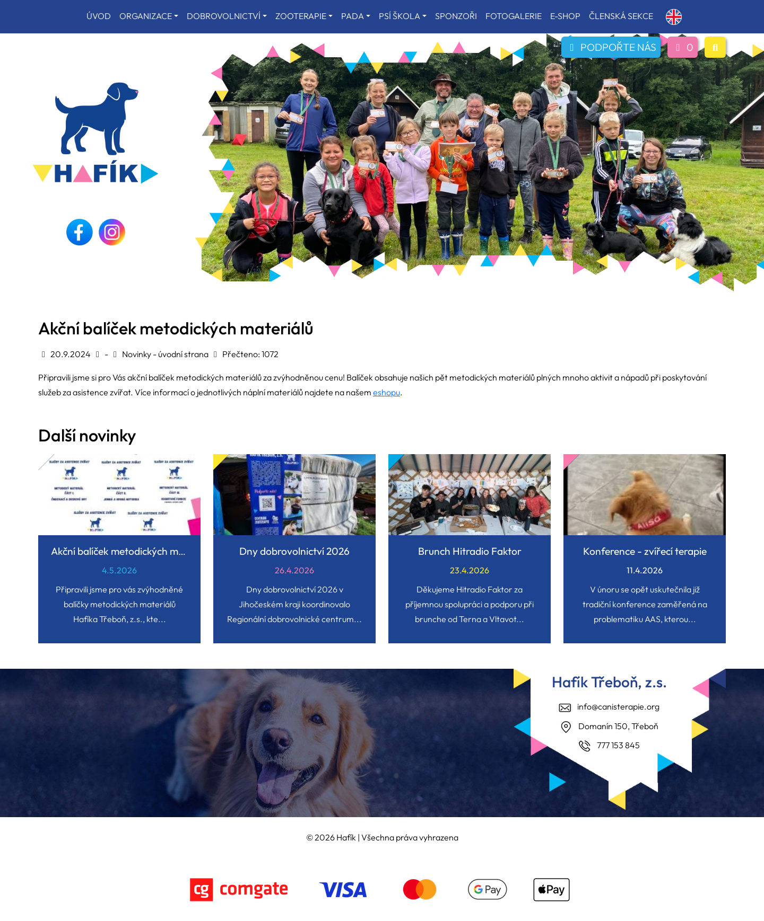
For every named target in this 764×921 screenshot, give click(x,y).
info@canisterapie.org (618, 706)
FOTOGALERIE (513, 16)
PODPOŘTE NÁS (611, 47)
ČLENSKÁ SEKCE (621, 16)
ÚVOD (98, 16)
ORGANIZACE (145, 16)
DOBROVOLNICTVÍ (224, 16)
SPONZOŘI (456, 16)
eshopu (386, 392)
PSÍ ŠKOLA (399, 16)
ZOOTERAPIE (300, 16)
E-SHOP (565, 16)
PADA (352, 16)
